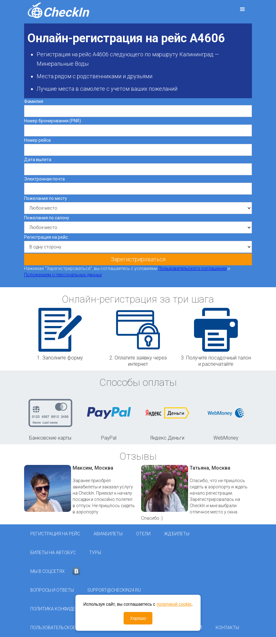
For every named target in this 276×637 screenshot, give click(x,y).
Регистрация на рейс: (46, 237)
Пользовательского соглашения (192, 268)
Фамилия (33, 101)
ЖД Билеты (176, 533)
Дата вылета (37, 159)
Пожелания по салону (46, 217)
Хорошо (138, 618)
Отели (143, 533)
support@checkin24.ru (114, 590)
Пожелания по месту (45, 198)
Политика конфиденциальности (69, 608)
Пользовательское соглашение (67, 627)
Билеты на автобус (53, 552)
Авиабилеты (108, 533)
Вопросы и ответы (52, 590)
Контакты (227, 627)
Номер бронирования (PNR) (52, 120)
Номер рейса (37, 140)
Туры (95, 552)
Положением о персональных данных (63, 274)
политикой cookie (174, 604)
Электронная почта (44, 178)
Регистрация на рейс (55, 533)
